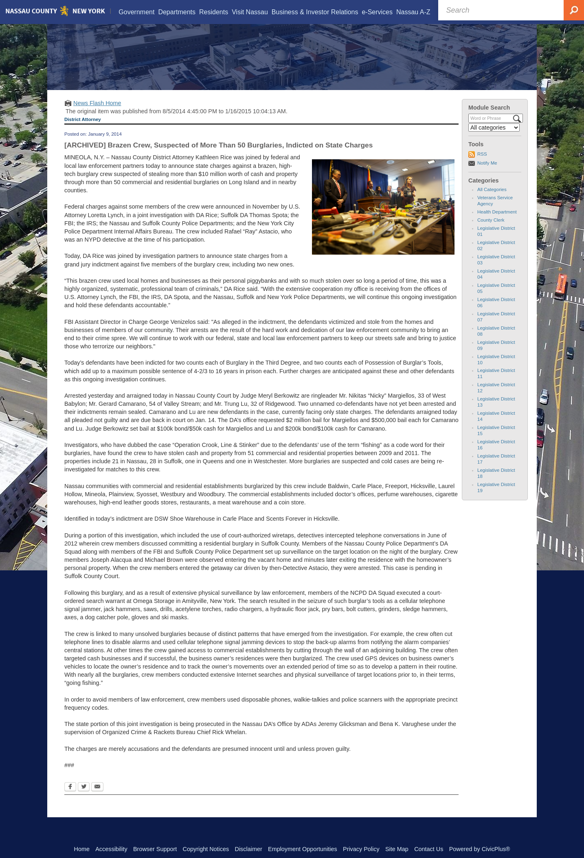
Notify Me (487, 173)
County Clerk (491, 230)
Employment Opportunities (302, 849)
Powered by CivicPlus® (479, 849)
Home (82, 849)
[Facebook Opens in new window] (70, 798)
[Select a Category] (494, 138)
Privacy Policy (361, 849)
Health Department (497, 222)
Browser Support (155, 849)
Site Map (396, 849)
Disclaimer (248, 849)
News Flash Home (97, 113)
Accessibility (111, 849)
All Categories (492, 199)
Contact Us (428, 849)
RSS (482, 164)
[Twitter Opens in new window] (84, 798)
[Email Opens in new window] (97, 798)
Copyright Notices (206, 849)
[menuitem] (136, 12)
